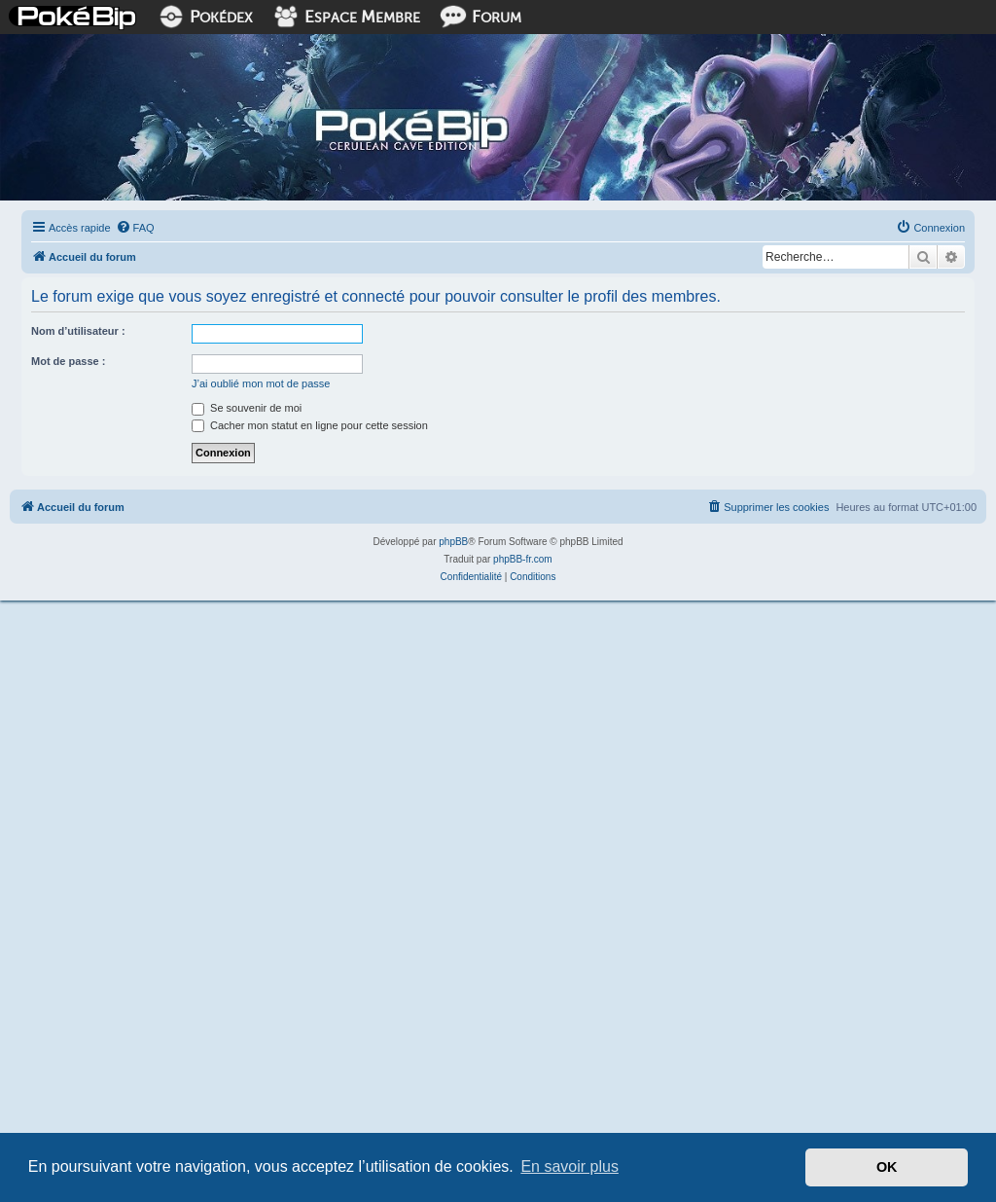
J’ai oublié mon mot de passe (261, 383)
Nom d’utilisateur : (78, 331)
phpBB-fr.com (522, 559)
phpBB (453, 541)
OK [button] (887, 1167)
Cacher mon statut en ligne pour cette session (310, 425)
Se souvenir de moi (247, 408)
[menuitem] (135, 227)
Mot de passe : (68, 361)
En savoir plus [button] (569, 1166)
